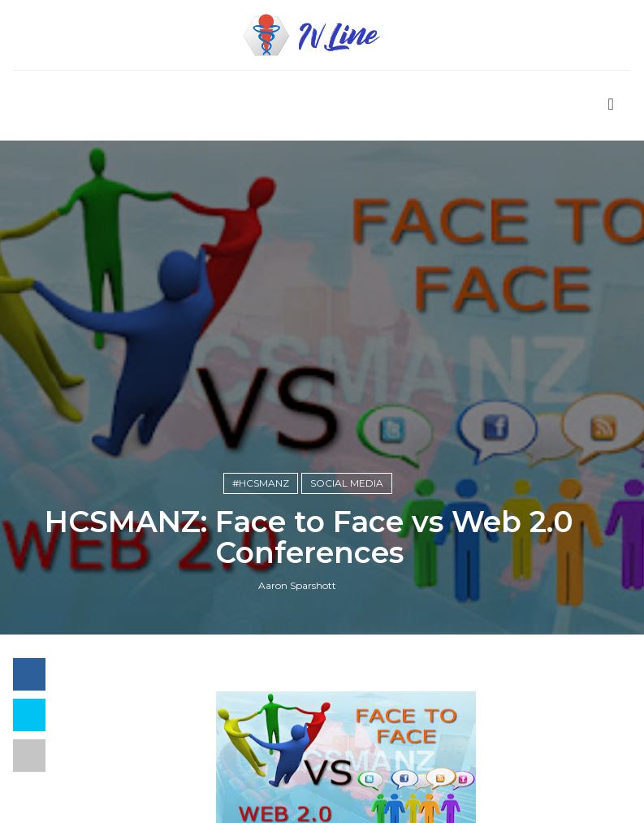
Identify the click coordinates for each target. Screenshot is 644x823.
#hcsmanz (260, 483)
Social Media (346, 483)
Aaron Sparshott (297, 585)
